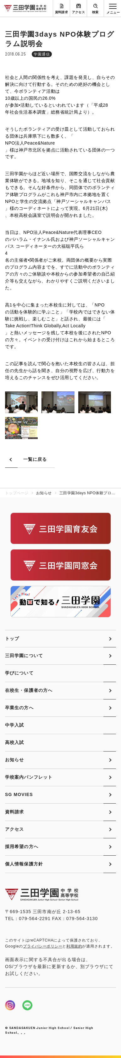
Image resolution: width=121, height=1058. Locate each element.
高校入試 (14, 742)
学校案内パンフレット (28, 777)
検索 (95, 12)
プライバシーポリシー (42, 946)
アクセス (78, 12)
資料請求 (61, 12)
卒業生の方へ (19, 707)
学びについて (19, 672)
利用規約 (74, 946)
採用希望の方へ (21, 846)
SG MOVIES (19, 794)
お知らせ (14, 759)
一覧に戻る (35, 459)
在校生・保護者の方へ (28, 690)
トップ (12, 638)
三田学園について (24, 655)
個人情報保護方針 (24, 863)
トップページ (17, 493)
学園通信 (42, 54)
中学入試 (14, 725)
